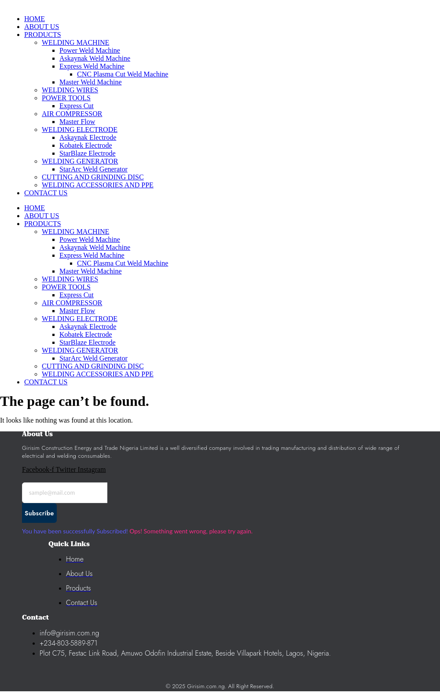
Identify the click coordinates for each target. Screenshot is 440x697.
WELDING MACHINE (75, 231)
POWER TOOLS (66, 287)
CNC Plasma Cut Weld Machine (122, 263)
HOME (34, 208)
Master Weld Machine (90, 271)
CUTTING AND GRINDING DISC (93, 366)
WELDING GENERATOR (80, 350)
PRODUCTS (42, 223)
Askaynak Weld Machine (94, 247)
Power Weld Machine (89, 239)
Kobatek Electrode (85, 334)
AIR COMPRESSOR (72, 303)
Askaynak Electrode (87, 326)
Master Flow (77, 310)
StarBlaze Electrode (87, 342)
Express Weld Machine (92, 255)
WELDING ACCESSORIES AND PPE (98, 374)
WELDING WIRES (70, 279)
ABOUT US (41, 215)
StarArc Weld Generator (93, 358)
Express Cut (76, 295)
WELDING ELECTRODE (79, 318)
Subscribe (39, 513)
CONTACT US (45, 382)
